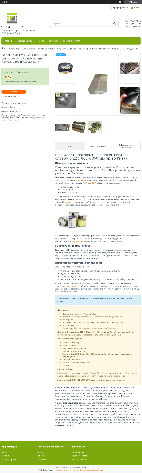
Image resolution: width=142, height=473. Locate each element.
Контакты (53, 41)
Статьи (40, 452)
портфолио (42, 459)
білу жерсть (69, 202)
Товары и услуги (24, 41)
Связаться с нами (80, 459)
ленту (94, 182)
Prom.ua (85, 467)
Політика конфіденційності (91, 470)
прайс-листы (78, 452)
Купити (14, 92)
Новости (41, 455)
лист (85, 182)
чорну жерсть (76, 241)
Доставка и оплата (72, 41)
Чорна (79, 180)
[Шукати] (114, 24)
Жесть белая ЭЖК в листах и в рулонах (28, 48)
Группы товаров (79, 455)
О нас (41, 41)
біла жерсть (67, 286)
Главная (8, 41)
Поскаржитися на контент (67, 470)
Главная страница (9, 459)
